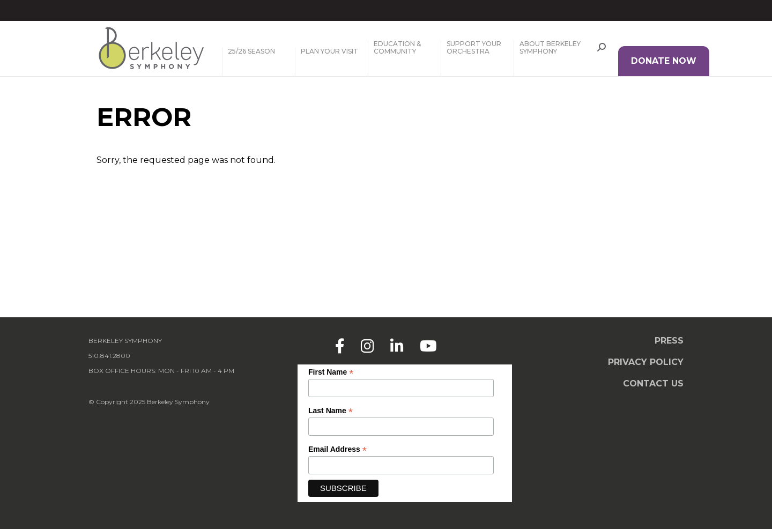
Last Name (330, 411)
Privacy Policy (646, 362)
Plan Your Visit (329, 51)
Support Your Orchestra (474, 47)
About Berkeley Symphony (550, 47)
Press (669, 341)
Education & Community (397, 47)
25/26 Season (251, 51)
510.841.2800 (109, 356)
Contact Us (653, 383)
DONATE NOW (663, 61)
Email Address (337, 449)
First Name (330, 372)
